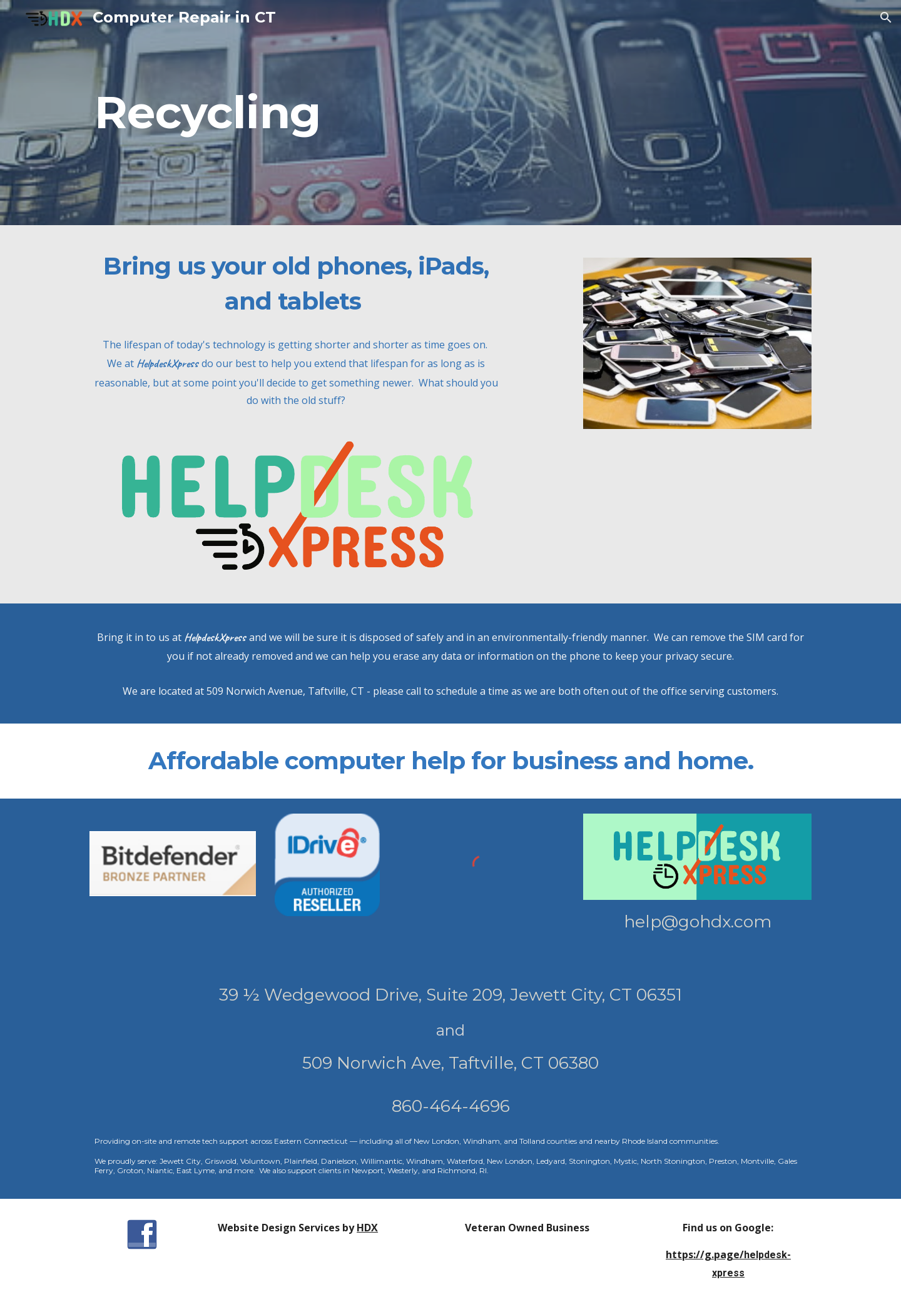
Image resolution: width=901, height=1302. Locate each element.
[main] (265, 113)
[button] (886, 18)
